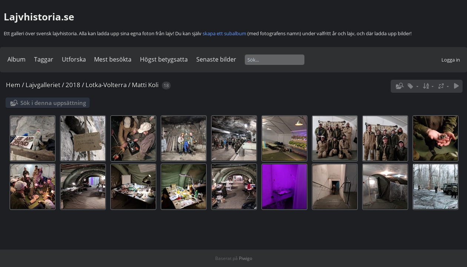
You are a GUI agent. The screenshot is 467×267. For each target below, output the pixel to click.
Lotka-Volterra (106, 84)
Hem (13, 84)
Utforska (74, 59)
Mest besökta (112, 59)
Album (16, 59)
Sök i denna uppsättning (53, 102)
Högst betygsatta (164, 59)
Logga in (450, 59)
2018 (73, 84)
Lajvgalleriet (43, 84)
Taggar (43, 59)
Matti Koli (145, 84)
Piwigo (245, 258)
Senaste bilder (216, 59)
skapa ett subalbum (224, 33)
